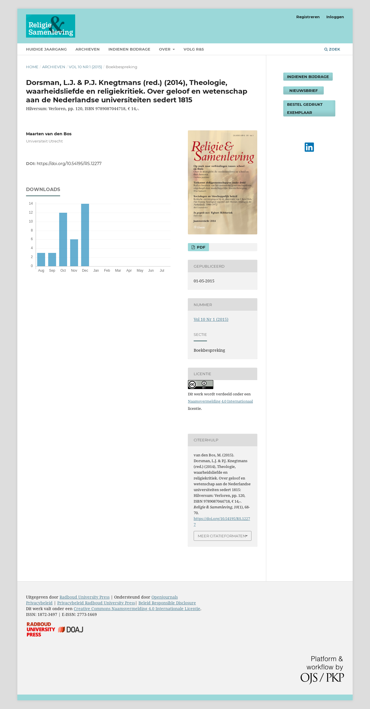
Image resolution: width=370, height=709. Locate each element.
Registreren (308, 16)
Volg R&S (194, 49)
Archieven (87, 49)
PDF (200, 247)
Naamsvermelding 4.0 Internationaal (220, 401)
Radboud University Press (85, 597)
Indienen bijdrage (129, 49)
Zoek (332, 49)
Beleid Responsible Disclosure (167, 603)
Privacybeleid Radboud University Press (96, 603)
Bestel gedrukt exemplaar (305, 108)
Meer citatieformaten (222, 536)
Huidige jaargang (46, 49)
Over (165, 49)
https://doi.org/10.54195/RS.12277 (69, 163)
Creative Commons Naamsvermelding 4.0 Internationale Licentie (137, 608)
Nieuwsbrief (303, 90)
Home (32, 66)
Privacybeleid (39, 603)
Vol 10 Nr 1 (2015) (85, 66)
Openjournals (164, 597)
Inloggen (335, 16)
